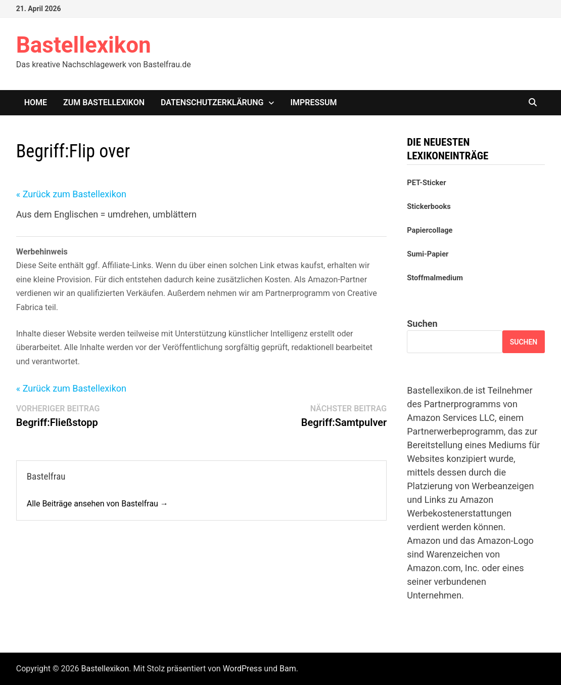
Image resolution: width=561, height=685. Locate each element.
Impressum (313, 102)
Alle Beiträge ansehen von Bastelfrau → (97, 503)
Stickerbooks (429, 206)
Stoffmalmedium (435, 277)
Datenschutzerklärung (212, 102)
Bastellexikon (83, 45)
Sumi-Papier (427, 254)
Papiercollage (429, 230)
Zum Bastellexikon (104, 102)
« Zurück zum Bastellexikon (71, 194)
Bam (287, 668)
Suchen (422, 323)
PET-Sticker (426, 182)
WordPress (242, 668)
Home (35, 102)
